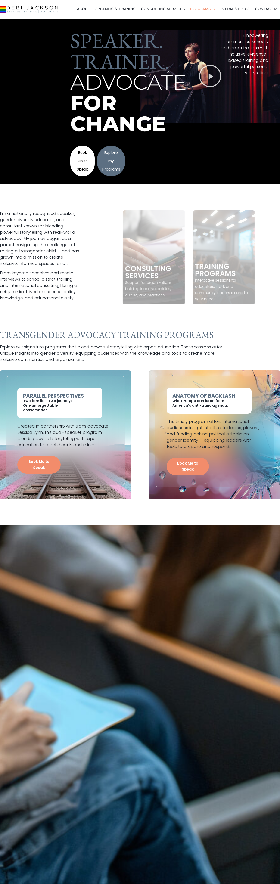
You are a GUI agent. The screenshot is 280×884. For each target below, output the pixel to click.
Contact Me (267, 9)
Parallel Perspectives (53, 396)
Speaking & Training (115, 9)
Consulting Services (163, 9)
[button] (210, 76)
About (83, 9)
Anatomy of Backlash (203, 396)
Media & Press (235, 9)
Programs (203, 9)
